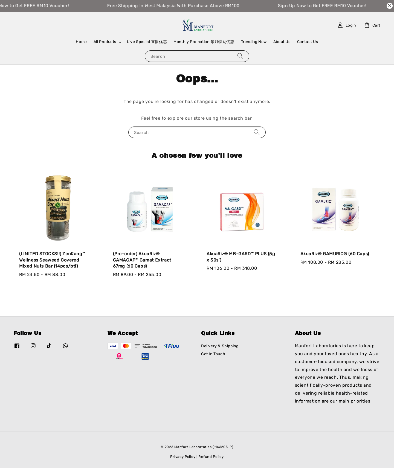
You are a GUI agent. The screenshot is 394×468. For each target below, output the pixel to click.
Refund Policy (211, 457)
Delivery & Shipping (219, 346)
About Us (282, 41)
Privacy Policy (182, 457)
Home (81, 41)
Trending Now (254, 41)
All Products (105, 41)
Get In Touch (213, 354)
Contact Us (307, 41)
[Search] (240, 56)
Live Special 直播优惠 (147, 41)
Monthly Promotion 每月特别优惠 (203, 41)
